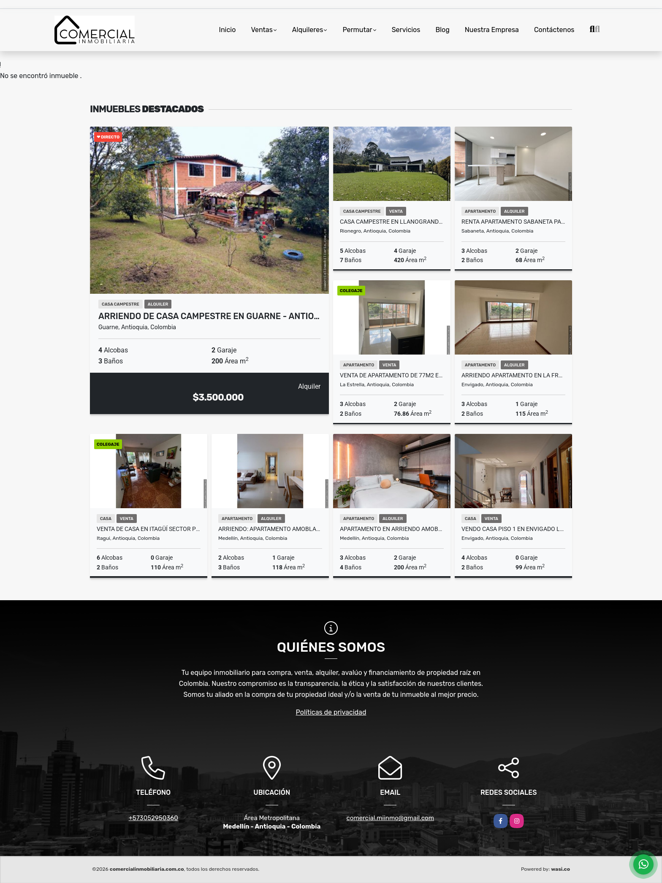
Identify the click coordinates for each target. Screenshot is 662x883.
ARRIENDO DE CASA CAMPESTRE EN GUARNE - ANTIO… (209, 316)
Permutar (357, 30)
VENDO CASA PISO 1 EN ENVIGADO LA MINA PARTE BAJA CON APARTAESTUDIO (513, 528)
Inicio (227, 30)
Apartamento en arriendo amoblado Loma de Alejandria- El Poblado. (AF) (392, 528)
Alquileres (307, 30)
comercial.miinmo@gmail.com (390, 818)
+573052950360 (153, 818)
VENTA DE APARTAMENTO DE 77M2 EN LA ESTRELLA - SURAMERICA (392, 375)
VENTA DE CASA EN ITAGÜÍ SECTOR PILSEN (149, 528)
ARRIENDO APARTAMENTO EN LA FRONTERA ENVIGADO (513, 375)
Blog (442, 30)
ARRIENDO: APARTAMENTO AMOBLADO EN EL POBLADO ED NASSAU (270, 528)
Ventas (261, 30)
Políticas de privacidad (331, 712)
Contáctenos (554, 30)
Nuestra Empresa (492, 30)
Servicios (406, 30)
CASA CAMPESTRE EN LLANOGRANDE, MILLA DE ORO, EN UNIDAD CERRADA (392, 221)
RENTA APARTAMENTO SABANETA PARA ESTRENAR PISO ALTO (513, 221)
